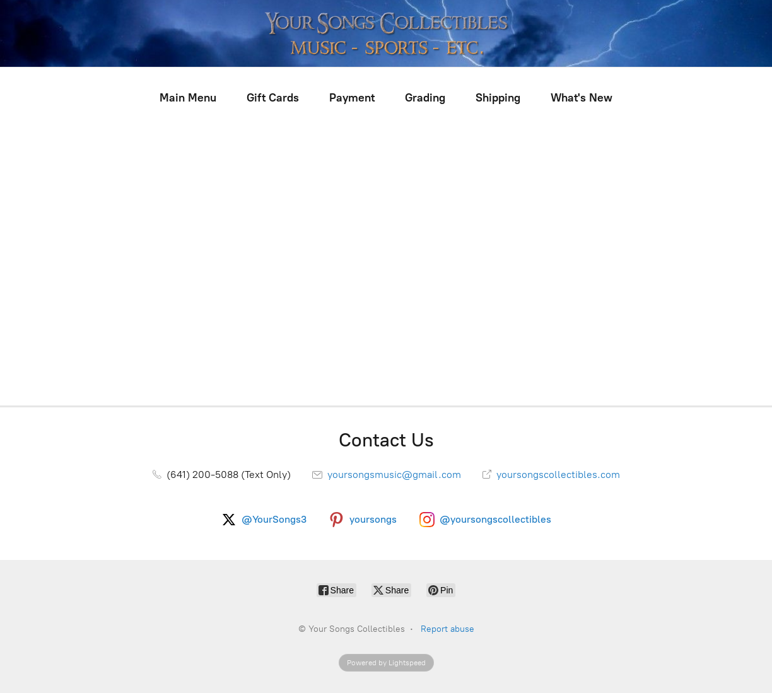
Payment (352, 98)
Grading (425, 98)
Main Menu (188, 98)
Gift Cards (273, 98)
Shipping (498, 98)
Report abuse (447, 629)
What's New (581, 98)
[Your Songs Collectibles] (385, 33)
